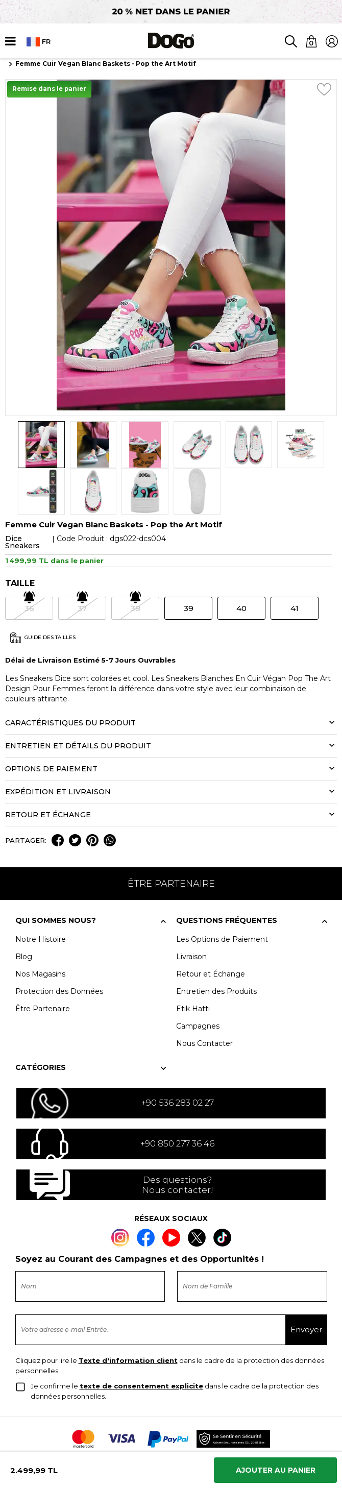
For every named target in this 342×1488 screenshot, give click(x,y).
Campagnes (197, 979)
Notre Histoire (40, 892)
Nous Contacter (204, 996)
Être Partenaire (42, 961)
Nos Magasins (40, 927)
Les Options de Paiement (222, 892)
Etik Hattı (193, 961)
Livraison (191, 909)
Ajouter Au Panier (275, 1470)
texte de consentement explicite (141, 1339)
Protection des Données (59, 944)
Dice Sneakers (22, 496)
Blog (23, 909)
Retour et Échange (210, 927)
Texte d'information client (128, 1313)
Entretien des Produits (216, 944)
